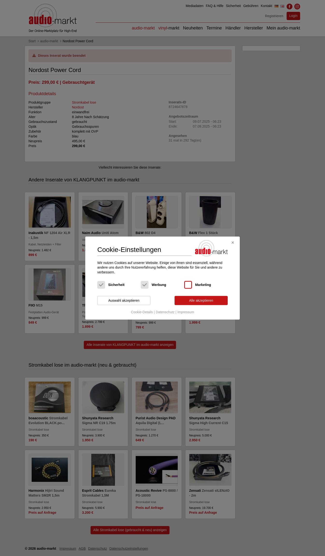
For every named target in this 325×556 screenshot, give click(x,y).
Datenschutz (165, 312)
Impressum (185, 312)
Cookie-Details (142, 312)
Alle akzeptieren (201, 300)
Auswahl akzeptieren (123, 300)
